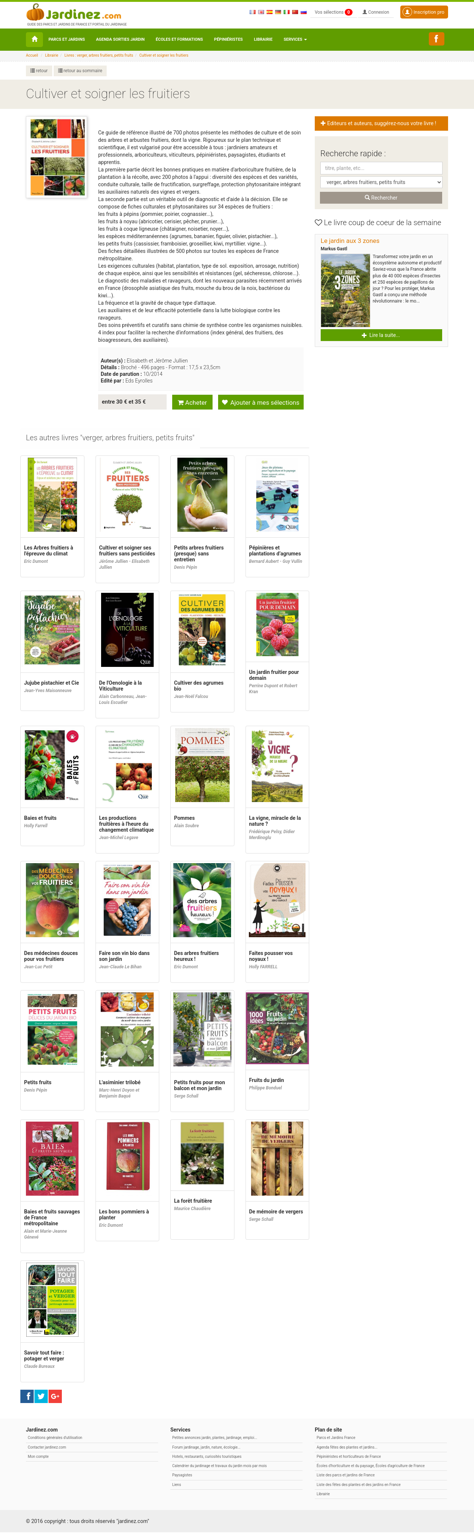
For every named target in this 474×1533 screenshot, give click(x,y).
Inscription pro (423, 12)
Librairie (263, 39)
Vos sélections (334, 12)
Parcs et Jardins (67, 39)
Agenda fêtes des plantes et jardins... (347, 1448)
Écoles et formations (179, 39)
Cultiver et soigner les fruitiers (163, 55)
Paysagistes (182, 1476)
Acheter (192, 402)
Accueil (32, 55)
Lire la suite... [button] (381, 335)
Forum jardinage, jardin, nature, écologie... (206, 1448)
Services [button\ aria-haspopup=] (295, 39)
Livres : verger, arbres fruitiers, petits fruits (98, 55)
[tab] (110, 439)
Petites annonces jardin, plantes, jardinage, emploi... (214, 1438)
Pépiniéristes (228, 39)
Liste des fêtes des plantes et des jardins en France (359, 1485)
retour (39, 70)
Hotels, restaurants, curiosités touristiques (206, 1457)
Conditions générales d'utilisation (55, 1438)
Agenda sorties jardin (120, 39)
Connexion (376, 12)
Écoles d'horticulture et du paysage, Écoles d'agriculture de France (371, 1466)
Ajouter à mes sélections (260, 402)
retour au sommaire (80, 70)
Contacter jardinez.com (47, 1448)
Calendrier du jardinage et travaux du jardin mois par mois (219, 1466)
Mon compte (38, 1457)
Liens (176, 1485)
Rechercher (381, 198)
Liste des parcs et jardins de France (346, 1476)
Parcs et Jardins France (336, 1438)
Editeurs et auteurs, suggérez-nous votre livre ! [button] (379, 123)
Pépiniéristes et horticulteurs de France (349, 1457)
